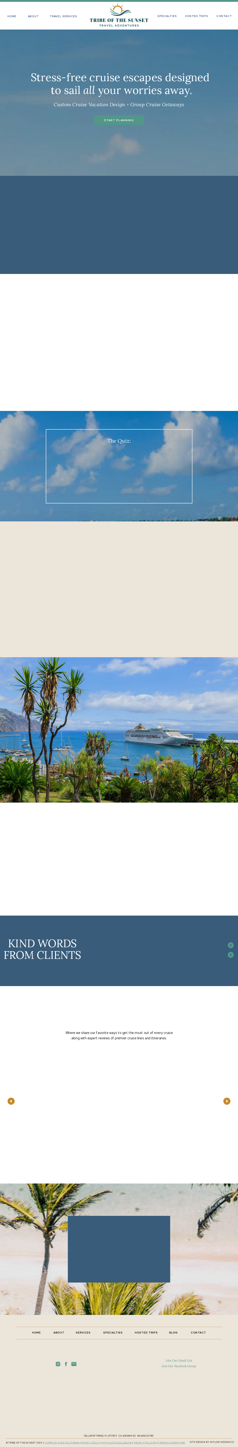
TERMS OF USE (54, 1442)
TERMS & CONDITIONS (171, 1442)
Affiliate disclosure (117, 1442)
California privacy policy (82, 1442)
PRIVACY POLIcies (145, 1442)
